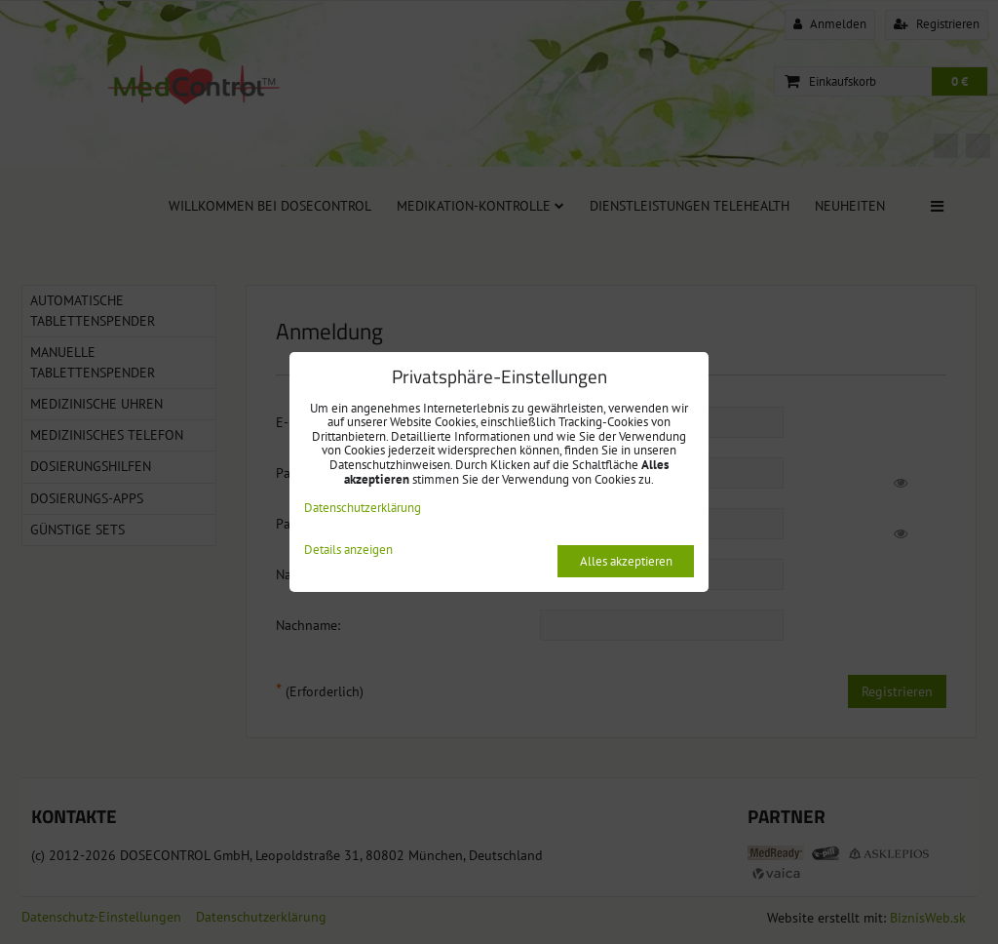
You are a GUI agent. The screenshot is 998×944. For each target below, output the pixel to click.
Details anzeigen (348, 550)
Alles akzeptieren (626, 561)
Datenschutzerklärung (362, 507)
